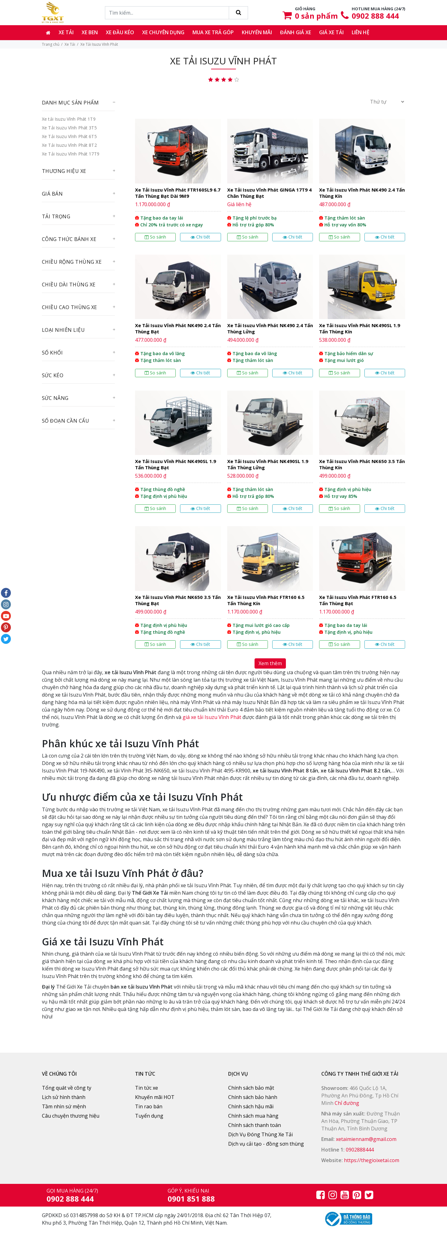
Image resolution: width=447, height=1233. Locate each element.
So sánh (155, 237)
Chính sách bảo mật (251, 1087)
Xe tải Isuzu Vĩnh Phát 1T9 (69, 119)
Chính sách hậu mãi (250, 1106)
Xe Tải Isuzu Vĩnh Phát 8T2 (69, 145)
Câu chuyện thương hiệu (70, 1115)
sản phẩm (316, 16)
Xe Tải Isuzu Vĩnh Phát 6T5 (69, 136)
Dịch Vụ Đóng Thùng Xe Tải (260, 1134)
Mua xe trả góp (213, 32)
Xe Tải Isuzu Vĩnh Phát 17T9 (70, 154)
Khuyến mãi (257, 32)
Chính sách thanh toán (254, 1125)
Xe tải (66, 32)
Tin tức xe (146, 1087)
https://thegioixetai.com (371, 1160)
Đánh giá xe (295, 32)
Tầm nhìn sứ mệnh (64, 1106)
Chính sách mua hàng (253, 1115)
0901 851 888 (191, 1199)
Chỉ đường (347, 1103)
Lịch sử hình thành (63, 1097)
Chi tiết (200, 237)
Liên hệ (360, 32)
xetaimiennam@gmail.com (366, 1139)
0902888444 (360, 1149)
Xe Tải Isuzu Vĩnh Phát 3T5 (69, 128)
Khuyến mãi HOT (154, 1097)
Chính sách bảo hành (252, 1097)
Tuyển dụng (149, 1115)
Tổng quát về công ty (66, 1087)
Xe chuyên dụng (163, 32)
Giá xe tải (331, 32)
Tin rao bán (148, 1106)
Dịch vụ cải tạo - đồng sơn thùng (266, 1143)
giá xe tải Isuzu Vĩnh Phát (212, 717)
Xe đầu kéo (120, 32)
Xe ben (90, 32)
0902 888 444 (375, 16)
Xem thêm (270, 663)
